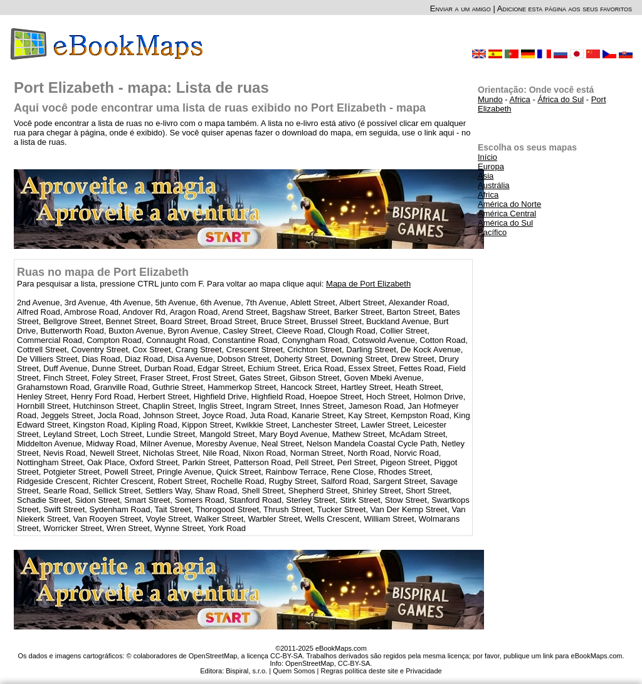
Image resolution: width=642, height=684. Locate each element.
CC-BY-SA (354, 663)
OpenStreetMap (309, 663)
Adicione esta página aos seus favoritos (564, 8)
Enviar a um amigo (460, 8)
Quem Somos (294, 671)
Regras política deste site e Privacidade (380, 671)
